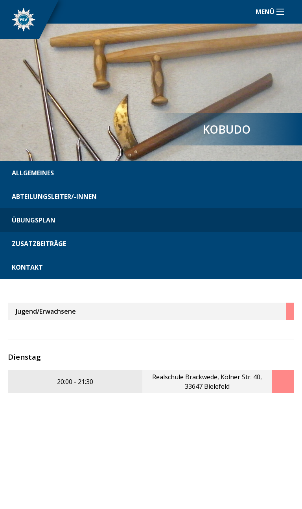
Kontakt (27, 267)
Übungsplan (33, 220)
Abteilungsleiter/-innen (54, 196)
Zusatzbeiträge (39, 243)
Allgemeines (33, 173)
